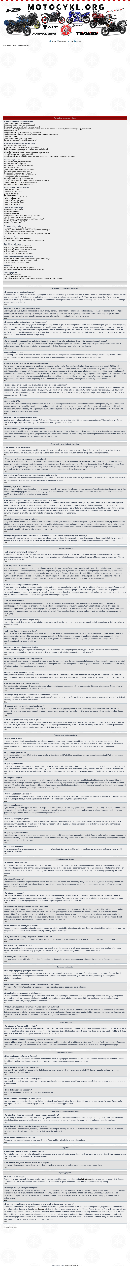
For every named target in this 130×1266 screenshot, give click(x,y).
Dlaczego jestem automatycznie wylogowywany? (22, 127)
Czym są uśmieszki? (11, 193)
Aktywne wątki (24, 45)
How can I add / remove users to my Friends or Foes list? (25, 241)
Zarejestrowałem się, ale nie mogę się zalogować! (22, 132)
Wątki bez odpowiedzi (10, 45)
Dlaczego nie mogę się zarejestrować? (18, 138)
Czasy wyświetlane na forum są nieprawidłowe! (21, 147)
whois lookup (38, 1209)
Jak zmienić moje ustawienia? (15, 145)
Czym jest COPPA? (11, 136)
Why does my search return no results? (18, 248)
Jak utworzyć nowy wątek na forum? (17, 162)
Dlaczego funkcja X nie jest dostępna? (18, 276)
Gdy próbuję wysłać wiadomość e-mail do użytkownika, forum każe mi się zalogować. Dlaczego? (39, 156)
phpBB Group (85, 1179)
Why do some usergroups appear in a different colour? (24, 219)
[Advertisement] (65, 63)
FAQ (70, 41)
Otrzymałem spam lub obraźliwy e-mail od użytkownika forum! (27, 233)
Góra (5, 304)
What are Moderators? (12, 211)
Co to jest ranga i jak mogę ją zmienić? (18, 155)
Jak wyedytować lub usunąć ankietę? (17, 171)
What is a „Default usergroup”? (15, 221)
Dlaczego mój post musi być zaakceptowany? (21, 182)
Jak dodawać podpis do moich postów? (18, 165)
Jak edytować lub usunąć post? (15, 164)
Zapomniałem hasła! (11, 131)
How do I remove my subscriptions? (17, 262)
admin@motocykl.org (71, 1265)
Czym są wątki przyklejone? (14, 201)
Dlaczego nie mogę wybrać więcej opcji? (19, 169)
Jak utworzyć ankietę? (12, 167)
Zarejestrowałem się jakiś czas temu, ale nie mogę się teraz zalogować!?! (31, 134)
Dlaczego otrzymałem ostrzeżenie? (17, 177)
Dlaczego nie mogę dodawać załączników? (20, 175)
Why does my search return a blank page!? (20, 250)
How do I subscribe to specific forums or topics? (21, 260)
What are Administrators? (13, 210)
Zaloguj (52, 41)
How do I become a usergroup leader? (18, 217)
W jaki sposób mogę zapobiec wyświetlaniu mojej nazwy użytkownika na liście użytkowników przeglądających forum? (47, 129)
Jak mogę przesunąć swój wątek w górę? (19, 184)
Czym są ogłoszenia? (12, 199)
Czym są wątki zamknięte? (14, 202)
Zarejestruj (61, 41)
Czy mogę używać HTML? (13, 191)
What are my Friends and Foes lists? (17, 239)
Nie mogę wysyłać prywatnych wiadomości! (20, 228)
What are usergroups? (12, 213)
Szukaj (77, 41)
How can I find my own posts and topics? (19, 253)
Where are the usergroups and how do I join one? (22, 215)
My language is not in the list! (14, 151)
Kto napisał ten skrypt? (12, 275)
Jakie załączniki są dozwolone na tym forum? (20, 267)
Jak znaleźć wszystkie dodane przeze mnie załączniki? (24, 269)
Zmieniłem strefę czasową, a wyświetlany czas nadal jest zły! (26, 149)
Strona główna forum (10, 1227)
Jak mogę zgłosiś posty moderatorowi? (18, 178)
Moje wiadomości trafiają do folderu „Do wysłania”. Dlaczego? (27, 230)
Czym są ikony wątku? (12, 204)
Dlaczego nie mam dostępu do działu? (18, 173)
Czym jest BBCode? (11, 189)
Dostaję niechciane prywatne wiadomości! (19, 232)
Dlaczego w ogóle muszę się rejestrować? (19, 125)
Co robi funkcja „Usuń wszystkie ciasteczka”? (20, 140)
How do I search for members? (15, 251)
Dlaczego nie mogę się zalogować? (17, 123)
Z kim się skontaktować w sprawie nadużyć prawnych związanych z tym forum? (33, 278)
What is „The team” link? (13, 223)
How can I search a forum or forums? (17, 246)
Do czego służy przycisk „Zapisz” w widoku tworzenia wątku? (26, 180)
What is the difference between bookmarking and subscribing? (27, 259)
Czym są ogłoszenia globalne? (15, 197)
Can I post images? (11, 195)
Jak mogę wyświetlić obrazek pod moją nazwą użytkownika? (26, 153)
